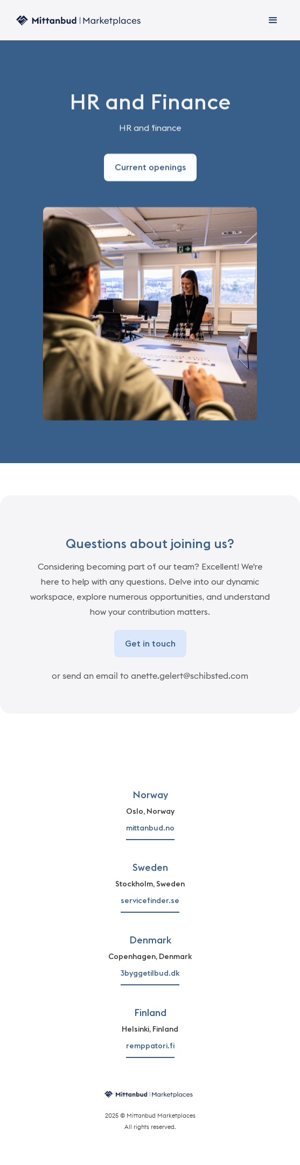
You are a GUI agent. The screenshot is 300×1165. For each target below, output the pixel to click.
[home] (78, 20)
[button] (273, 20)
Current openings (150, 167)
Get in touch (150, 643)
